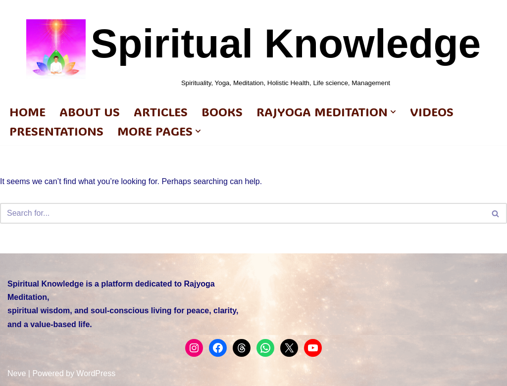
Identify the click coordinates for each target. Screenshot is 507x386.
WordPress (95, 373)
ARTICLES (161, 111)
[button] (393, 112)
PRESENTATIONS (56, 131)
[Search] (242, 213)
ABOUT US (89, 111)
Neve (16, 373)
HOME (27, 111)
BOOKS (222, 111)
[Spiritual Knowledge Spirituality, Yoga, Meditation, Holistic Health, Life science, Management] (253, 49)
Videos (432, 111)
